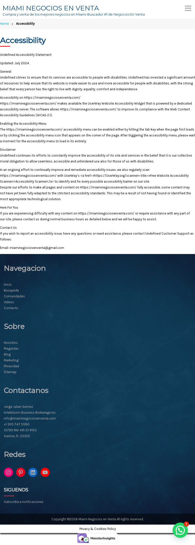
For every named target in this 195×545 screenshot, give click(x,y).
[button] (180, 530)
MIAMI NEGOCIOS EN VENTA (51, 8)
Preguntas (11, 348)
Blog (7, 354)
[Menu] (188, 8)
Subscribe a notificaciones (24, 502)
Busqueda (11, 290)
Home (4, 24)
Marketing (11, 360)
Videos (9, 302)
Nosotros (11, 343)
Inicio (8, 284)
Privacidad (11, 366)
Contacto (11, 308)
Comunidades (14, 296)
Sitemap (10, 372)
